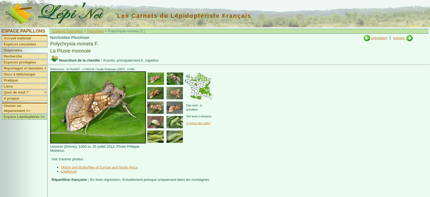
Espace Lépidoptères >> (24, 117)
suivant (399, 38)
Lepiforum (69, 171)
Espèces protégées (20, 62)
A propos (11, 98)
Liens (8, 86)
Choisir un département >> (17, 108)
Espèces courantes (20, 44)
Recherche (13, 56)
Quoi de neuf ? (25, 92)
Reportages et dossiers (25, 68)
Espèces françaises (67, 31)
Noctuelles (95, 31)
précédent (379, 38)
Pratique (11, 80)
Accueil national (17, 38)
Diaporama (13, 50)
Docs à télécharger (19, 74)
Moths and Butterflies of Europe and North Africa (99, 167)
